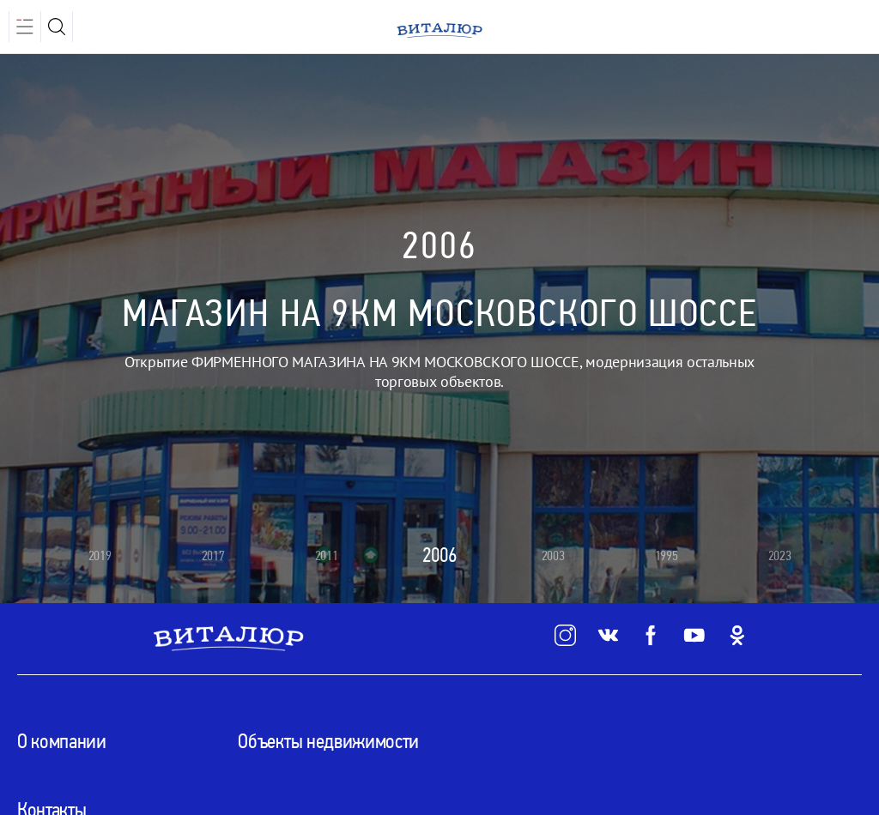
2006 (439, 555)
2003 (553, 555)
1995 (666, 555)
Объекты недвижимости (328, 742)
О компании (61, 742)
